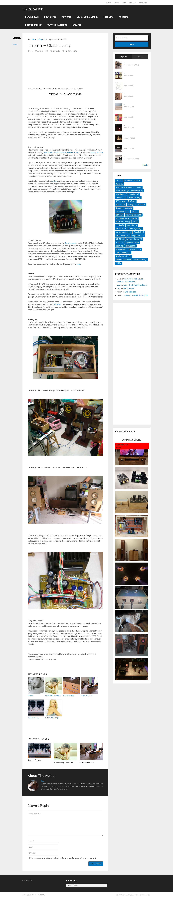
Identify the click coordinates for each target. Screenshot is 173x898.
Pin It (15, 45)
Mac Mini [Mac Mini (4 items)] (132, 225)
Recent (140, 57)
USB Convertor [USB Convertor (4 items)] (123, 256)
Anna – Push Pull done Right (135, 285)
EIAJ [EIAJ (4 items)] (135, 211)
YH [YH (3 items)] (118, 263)
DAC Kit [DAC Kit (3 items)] (120, 205)
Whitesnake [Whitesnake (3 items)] (140, 260)
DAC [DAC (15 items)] (131, 201)
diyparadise (32, 9)
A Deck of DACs (68, 695)
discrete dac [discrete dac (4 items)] (122, 211)
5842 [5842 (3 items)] (119, 184)
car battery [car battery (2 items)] (137, 191)
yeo (30, 51)
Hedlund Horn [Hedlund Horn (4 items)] (123, 222)
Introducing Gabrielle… (53, 695)
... (124, 62)
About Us (132, 2)
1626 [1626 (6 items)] (137, 180)
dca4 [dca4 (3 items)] (141, 205)
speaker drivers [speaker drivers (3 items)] (134, 239)
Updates (77, 25)
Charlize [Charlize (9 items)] (134, 194)
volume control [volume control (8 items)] (124, 260)
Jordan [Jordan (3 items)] (120, 225)
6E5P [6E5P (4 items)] (128, 180)
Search (131, 44)
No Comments (71, 51)
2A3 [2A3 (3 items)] (119, 180)
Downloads (50, 17)
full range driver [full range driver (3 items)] (133, 215)
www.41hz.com (97, 153)
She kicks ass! (129, 288)
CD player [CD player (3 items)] (121, 194)
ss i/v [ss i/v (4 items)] (119, 246)
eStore (108, 2)
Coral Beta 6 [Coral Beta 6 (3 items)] (133, 198)
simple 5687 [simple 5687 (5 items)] (122, 235)
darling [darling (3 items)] (132, 205)
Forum (116, 2)
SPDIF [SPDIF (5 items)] (120, 239)
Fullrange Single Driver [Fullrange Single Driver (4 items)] (126, 218)
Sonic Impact (70, 243)
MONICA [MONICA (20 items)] (121, 229)
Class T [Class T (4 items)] (120, 198)
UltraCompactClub (57, 25)
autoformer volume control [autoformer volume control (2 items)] (128, 187)
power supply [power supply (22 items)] (123, 232)
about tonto (143, 2)
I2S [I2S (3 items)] (135, 222)
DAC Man (56, 304)
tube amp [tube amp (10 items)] (135, 249)
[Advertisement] (46, 70)
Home (33, 39)
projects (123, 17)
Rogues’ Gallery (33, 718)
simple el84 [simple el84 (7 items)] (138, 235)
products (108, 17)
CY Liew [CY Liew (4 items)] (121, 201)
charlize (30, 695)
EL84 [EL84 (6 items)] (119, 215)
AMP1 (53, 181)
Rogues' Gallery (33, 25)
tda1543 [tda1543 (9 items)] (131, 246)
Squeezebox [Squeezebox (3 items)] (132, 242)
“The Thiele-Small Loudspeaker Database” (61, 153)
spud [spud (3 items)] (119, 242)
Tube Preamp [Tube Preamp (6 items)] (123, 253)
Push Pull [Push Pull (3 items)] (139, 232)
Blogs (124, 2)
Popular (123, 57)
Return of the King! (51, 718)
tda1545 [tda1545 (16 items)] (121, 249)
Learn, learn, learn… (87, 17)
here (78, 264)
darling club (32, 17)
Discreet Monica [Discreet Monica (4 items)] (124, 208)
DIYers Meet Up (86, 695)
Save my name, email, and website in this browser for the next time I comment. (63, 858)
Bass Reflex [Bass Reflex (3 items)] (122, 191)
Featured (66, 17)
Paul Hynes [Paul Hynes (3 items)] (135, 229)
